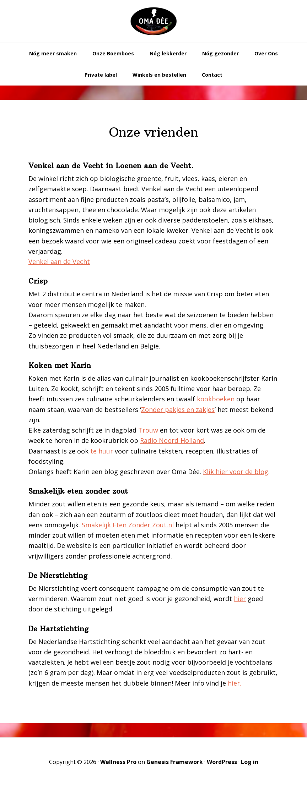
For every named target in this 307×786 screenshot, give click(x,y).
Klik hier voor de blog (235, 471)
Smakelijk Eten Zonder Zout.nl (128, 525)
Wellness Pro (118, 762)
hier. (233, 683)
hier (240, 598)
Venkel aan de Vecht (59, 261)
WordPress (222, 762)
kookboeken (216, 399)
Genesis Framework (174, 762)
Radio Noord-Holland (172, 440)
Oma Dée (153, 21)
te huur (101, 451)
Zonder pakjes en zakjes (178, 409)
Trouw (148, 430)
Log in (249, 762)
